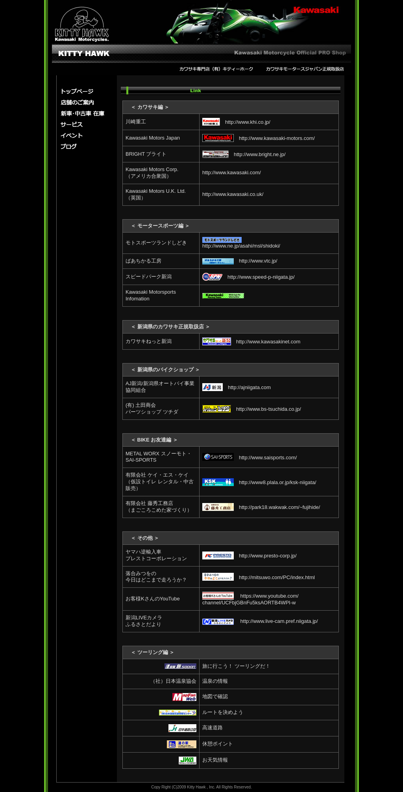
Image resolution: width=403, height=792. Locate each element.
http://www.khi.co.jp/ (236, 122)
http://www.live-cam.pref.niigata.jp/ (260, 621)
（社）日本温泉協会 (173, 681)
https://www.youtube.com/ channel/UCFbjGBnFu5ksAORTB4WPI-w (250, 599)
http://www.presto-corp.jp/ (249, 556)
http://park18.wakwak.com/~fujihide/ (261, 507)
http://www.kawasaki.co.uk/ (232, 194)
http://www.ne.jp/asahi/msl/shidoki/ (241, 243)
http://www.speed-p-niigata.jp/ (248, 277)
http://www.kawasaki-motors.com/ (258, 138)
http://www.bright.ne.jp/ (244, 154)
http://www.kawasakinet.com (251, 342)
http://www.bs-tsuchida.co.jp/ (251, 409)
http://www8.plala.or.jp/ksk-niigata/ (259, 482)
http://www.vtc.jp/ (239, 261)
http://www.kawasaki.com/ (231, 172)
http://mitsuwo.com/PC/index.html (258, 577)
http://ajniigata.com (236, 387)
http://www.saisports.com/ (249, 457)
